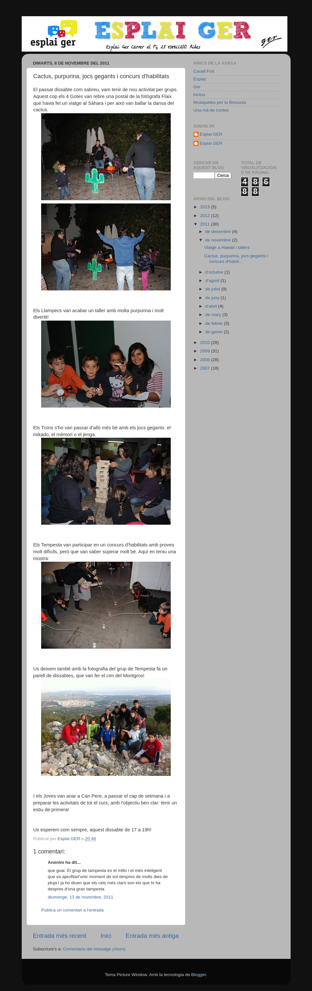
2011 (205, 224)
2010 (205, 342)
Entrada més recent (60, 935)
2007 (205, 368)
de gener (214, 331)
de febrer (214, 323)
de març (214, 314)
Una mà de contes (211, 110)
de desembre (218, 231)
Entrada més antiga (152, 935)
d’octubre (215, 272)
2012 (205, 215)
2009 (205, 351)
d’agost (213, 280)
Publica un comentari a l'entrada (72, 910)
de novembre (218, 240)
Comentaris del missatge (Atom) (94, 949)
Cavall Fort (203, 71)
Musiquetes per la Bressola (219, 102)
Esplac (200, 79)
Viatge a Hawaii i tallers (226, 247)
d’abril (211, 306)
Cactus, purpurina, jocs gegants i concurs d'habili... (236, 258)
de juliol (213, 289)
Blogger (198, 974)
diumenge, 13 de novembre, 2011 (80, 897)
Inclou (199, 94)
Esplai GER (211, 134)
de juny (213, 297)
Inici (105, 935)
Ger (197, 86)
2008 (205, 359)
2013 (205, 206)
